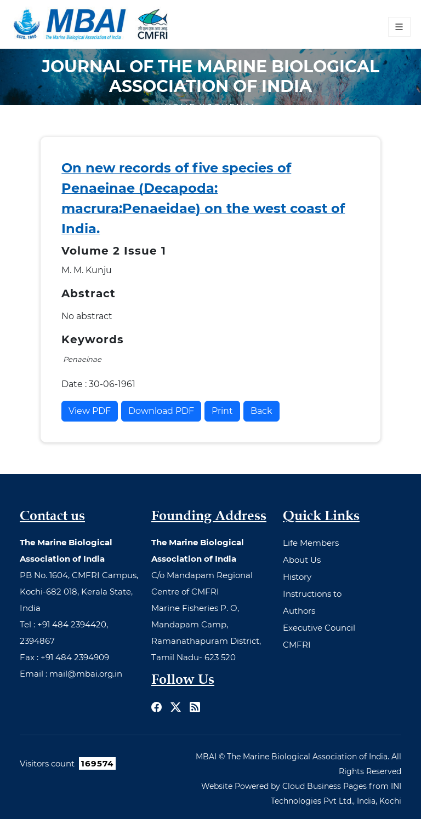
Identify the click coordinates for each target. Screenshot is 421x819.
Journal (232, 107)
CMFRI (297, 644)
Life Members (311, 543)
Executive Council (319, 627)
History (297, 577)
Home (181, 107)
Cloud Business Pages (324, 786)
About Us (302, 560)
